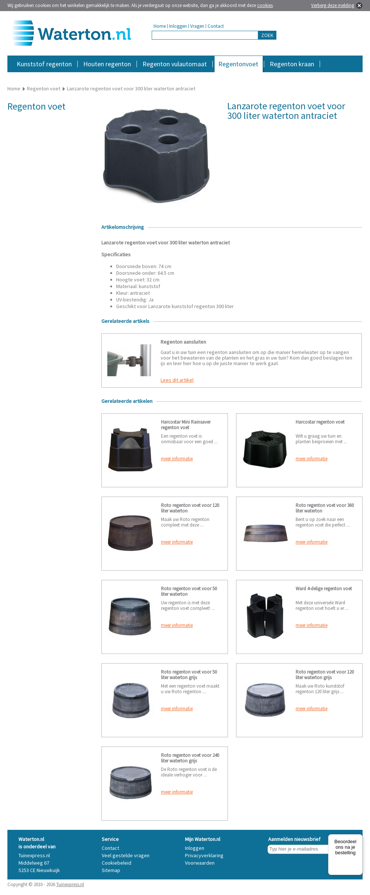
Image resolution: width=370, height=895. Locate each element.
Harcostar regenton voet (320, 422)
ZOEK (267, 35)
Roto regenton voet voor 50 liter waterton (189, 591)
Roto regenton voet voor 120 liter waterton (190, 508)
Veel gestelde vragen (125, 855)
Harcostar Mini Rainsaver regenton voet (186, 425)
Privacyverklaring (204, 855)
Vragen (197, 26)
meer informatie (177, 458)
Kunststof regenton (44, 64)
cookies (265, 5)
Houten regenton (107, 64)
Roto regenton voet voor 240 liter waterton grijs (190, 758)
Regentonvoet (238, 64)
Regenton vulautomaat (174, 64)
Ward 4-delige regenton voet (324, 588)
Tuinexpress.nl (70, 884)
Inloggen (178, 26)
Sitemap (111, 870)
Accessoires (330, 75)
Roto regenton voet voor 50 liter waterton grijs (189, 675)
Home (160, 26)
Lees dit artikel (177, 380)
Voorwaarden (200, 862)
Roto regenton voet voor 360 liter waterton (325, 508)
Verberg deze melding (332, 5)
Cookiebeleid (116, 862)
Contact (216, 26)
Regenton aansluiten (183, 341)
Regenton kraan (292, 64)
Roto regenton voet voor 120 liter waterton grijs (325, 675)
